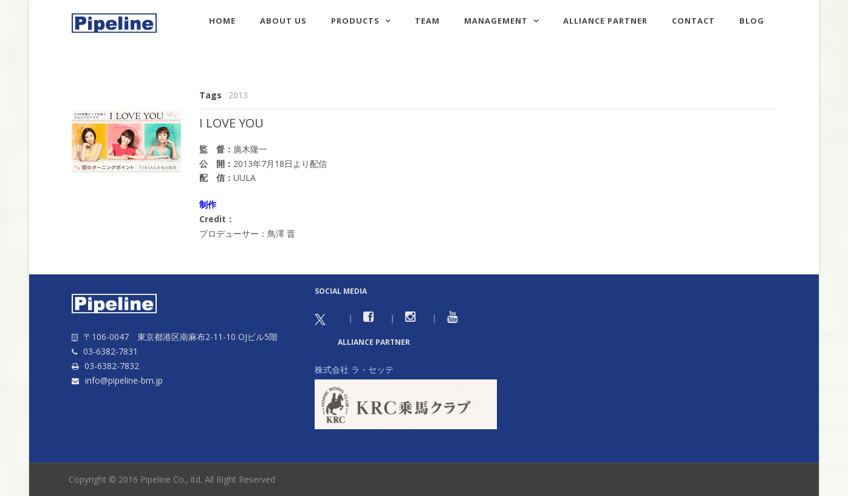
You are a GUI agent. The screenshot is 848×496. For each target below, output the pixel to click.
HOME (222, 20)
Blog (751, 20)
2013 (238, 95)
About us (283, 20)
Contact (693, 20)
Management (496, 20)
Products (355, 20)
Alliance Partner (605, 20)
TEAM (427, 20)
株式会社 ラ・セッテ (354, 369)
